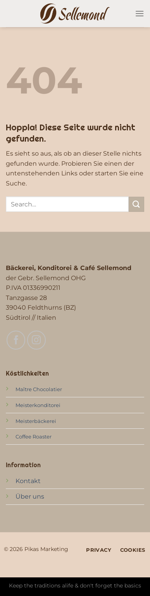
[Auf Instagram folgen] (36, 340)
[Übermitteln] (136, 204)
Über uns (30, 496)
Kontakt (28, 481)
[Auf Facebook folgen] (16, 340)
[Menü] (139, 13)
